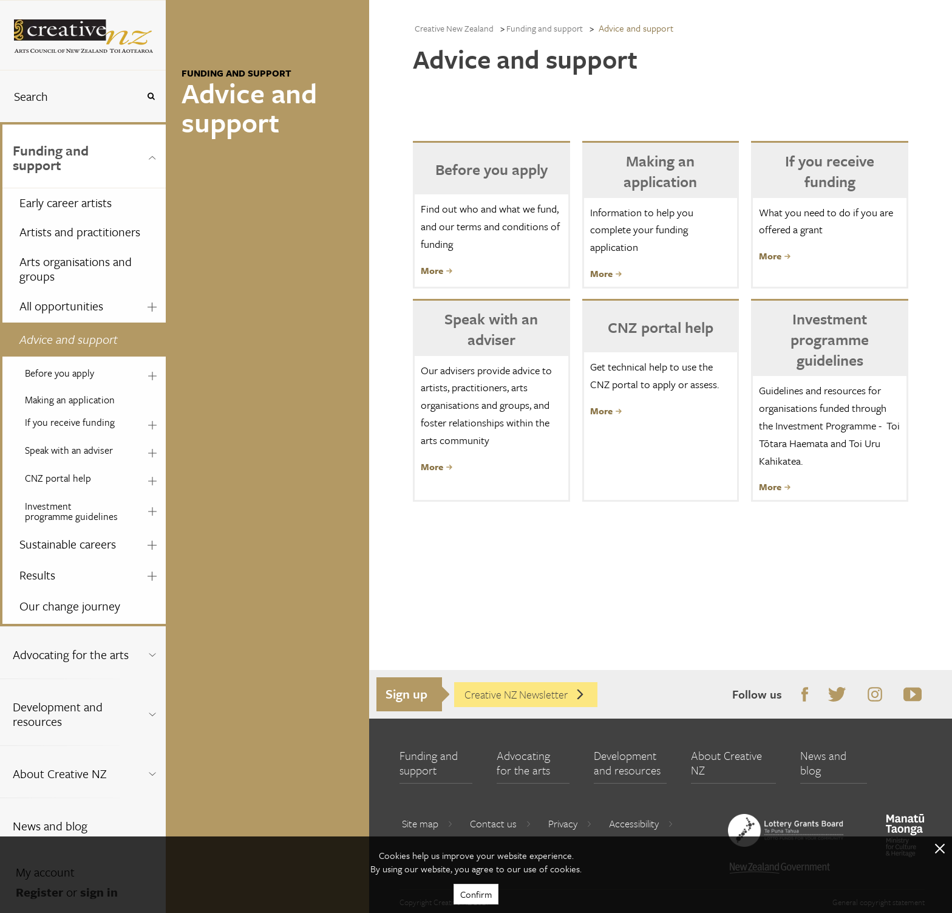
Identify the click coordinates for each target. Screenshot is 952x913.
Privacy (570, 823)
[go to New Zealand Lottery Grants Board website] (785, 830)
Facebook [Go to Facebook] (802, 695)
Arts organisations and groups (75, 269)
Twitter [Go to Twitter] (834, 695)
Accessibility (641, 823)
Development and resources (58, 714)
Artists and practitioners (79, 232)
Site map (427, 823)
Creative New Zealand (454, 28)
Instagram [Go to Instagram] (872, 695)
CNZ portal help (58, 478)
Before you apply (59, 373)
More (436, 270)
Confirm (476, 894)
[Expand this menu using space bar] (152, 156)
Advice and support (68, 339)
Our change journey (69, 606)
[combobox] (69, 96)
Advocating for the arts (71, 654)
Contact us (500, 823)
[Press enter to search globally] (151, 96)
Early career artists (65, 202)
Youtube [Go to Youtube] (910, 695)
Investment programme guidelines (71, 511)
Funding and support (51, 157)
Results (37, 575)
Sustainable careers (67, 544)
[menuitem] (83, 374)
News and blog (50, 826)
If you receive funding (70, 422)
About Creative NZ (60, 773)
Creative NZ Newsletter (524, 694)
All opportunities (61, 306)
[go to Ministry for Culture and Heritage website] (905, 835)
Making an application (70, 399)
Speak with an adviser (69, 450)
